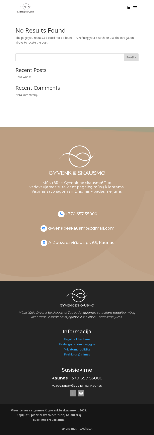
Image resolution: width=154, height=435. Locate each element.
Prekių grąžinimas (77, 354)
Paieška (131, 57)
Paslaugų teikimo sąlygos (77, 344)
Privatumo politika (77, 349)
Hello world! (23, 77)
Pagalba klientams (77, 339)
